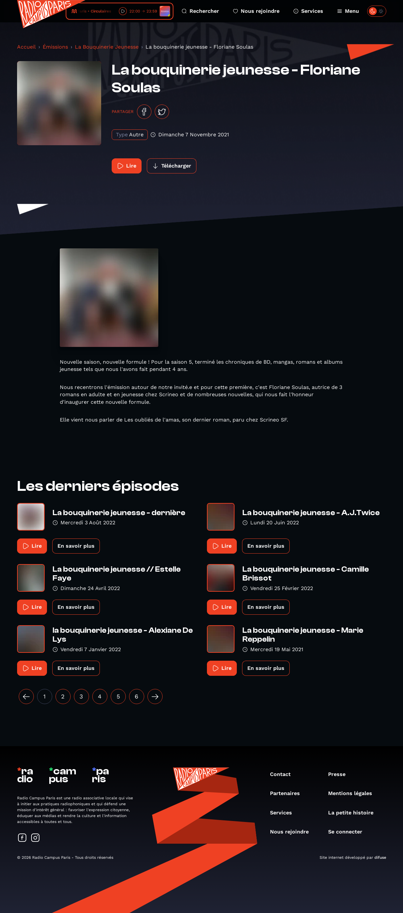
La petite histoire (354, 813)
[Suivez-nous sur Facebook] (22, 838)
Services (308, 11)
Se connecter (348, 832)
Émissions (55, 47)
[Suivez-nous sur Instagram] (35, 838)
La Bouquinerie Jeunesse (107, 47)
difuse (380, 857)
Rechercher (200, 11)
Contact (283, 774)
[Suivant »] (155, 696)
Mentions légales (353, 793)
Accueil (26, 47)
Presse (340, 774)
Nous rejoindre (256, 11)
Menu (348, 11)
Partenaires (288, 793)
